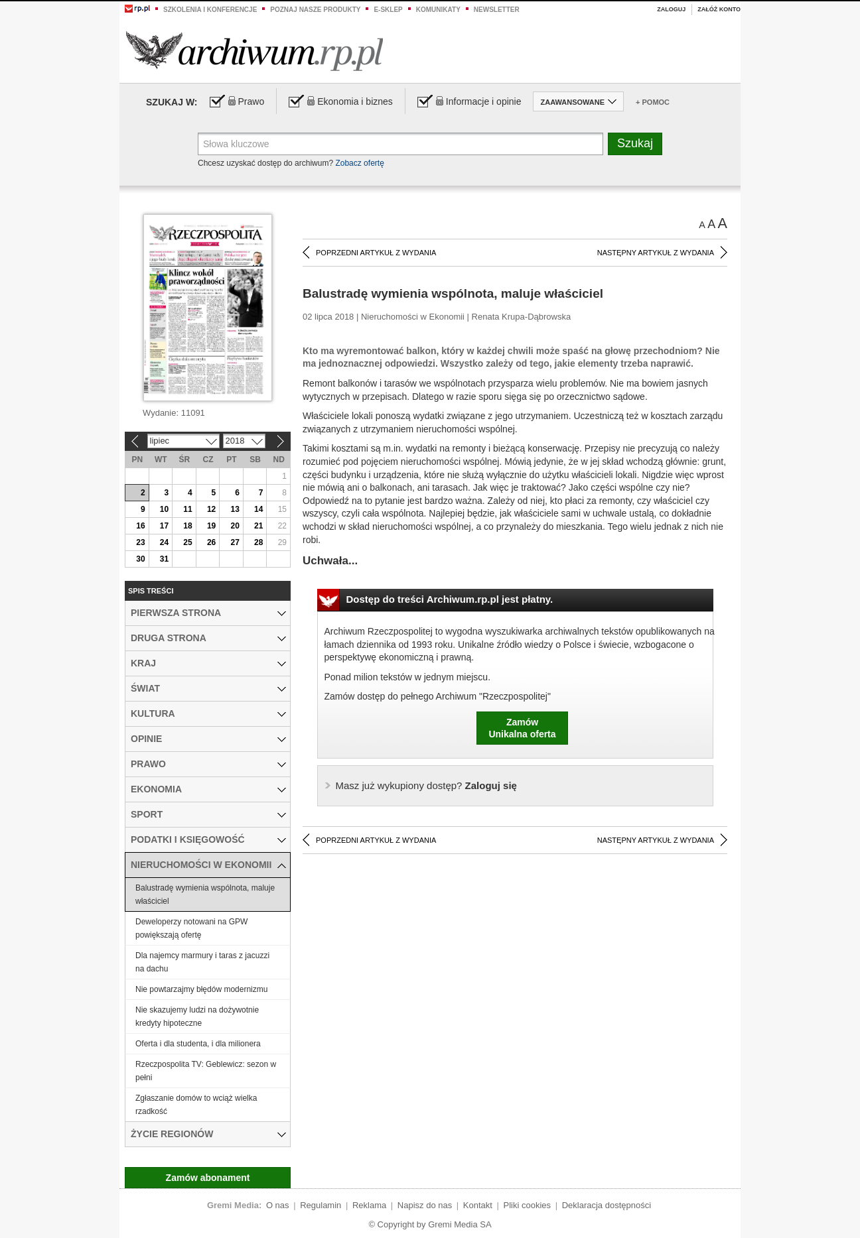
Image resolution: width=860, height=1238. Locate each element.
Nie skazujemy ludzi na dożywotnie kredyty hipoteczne (197, 1016)
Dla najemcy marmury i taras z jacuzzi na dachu (202, 962)
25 (187, 542)
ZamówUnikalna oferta (521, 728)
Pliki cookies (527, 1205)
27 (234, 542)
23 (140, 542)
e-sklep (388, 9)
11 (187, 509)
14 (258, 509)
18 (187, 525)
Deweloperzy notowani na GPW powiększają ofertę (191, 928)
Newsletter (497, 9)
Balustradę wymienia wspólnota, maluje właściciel (205, 894)
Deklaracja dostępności (606, 1205)
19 (211, 525)
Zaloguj (671, 9)
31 (164, 559)
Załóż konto (719, 9)
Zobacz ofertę (359, 163)
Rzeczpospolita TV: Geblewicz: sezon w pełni (205, 1071)
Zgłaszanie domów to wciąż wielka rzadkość (196, 1104)
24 (164, 542)
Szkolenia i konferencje (210, 9)
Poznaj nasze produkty (315, 9)
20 (234, 525)
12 (211, 509)
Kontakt (477, 1205)
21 (258, 525)
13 (234, 509)
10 (164, 509)
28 (258, 542)
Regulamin (320, 1205)
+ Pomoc (653, 102)
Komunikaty (438, 9)
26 (211, 542)
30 (140, 559)
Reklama (369, 1205)
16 (140, 525)
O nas (277, 1205)
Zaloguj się (426, 785)
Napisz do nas (424, 1205)
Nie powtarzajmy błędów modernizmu (201, 989)
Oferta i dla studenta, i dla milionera (198, 1043)
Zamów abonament (208, 1177)
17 (164, 525)
